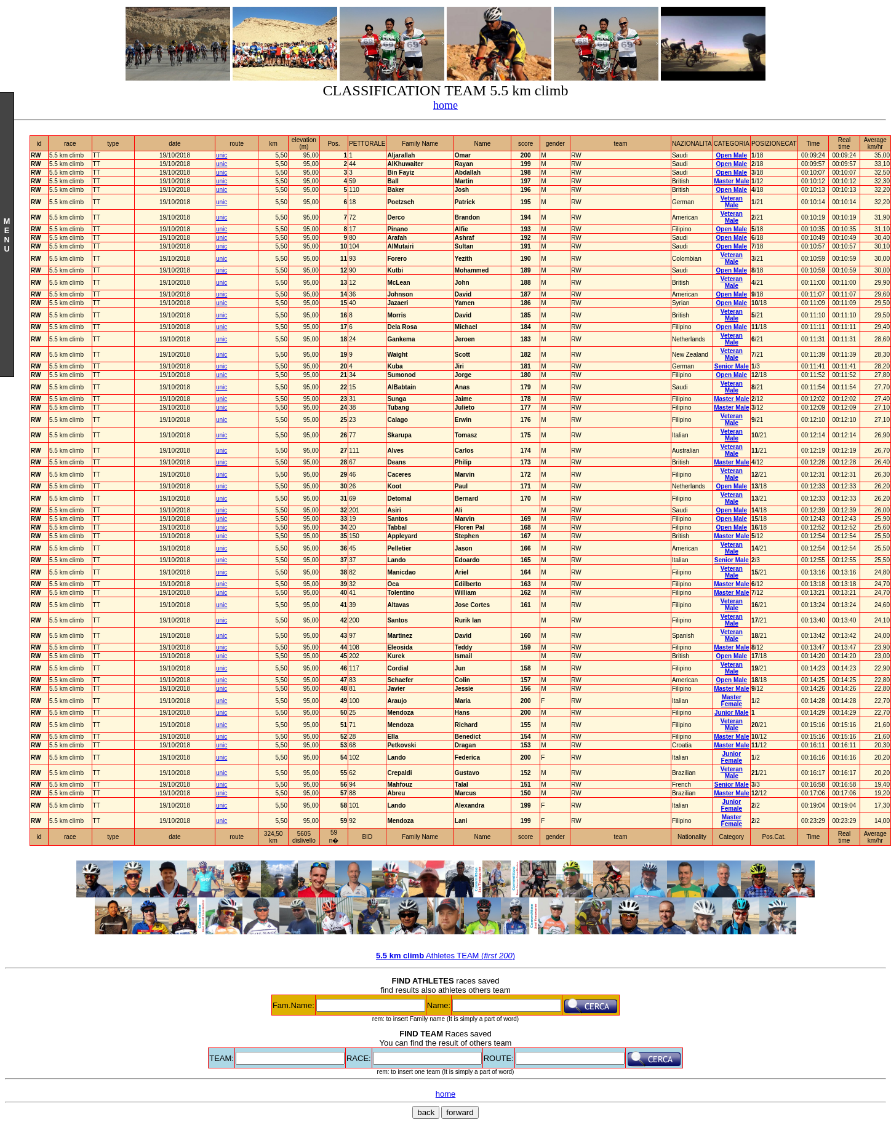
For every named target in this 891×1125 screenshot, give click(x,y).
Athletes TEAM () (445, 955)
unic (221, 155)
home (445, 105)
